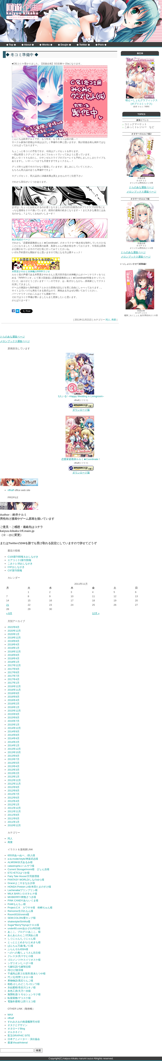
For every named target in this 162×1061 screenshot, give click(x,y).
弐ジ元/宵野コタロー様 (20, 977)
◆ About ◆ (28, 44)
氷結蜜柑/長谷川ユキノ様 (22, 987)
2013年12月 (14, 748)
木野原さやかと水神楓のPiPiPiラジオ (31, 271)
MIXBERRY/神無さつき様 (22, 897)
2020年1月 (13, 634)
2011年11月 (14, 811)
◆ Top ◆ (11, 44)
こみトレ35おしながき (20, 563)
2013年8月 (13, 755)
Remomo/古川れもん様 (20, 911)
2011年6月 (13, 818)
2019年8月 (13, 641)
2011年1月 (13, 821)
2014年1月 (13, 745)
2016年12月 (14, 686)
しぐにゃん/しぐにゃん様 (22, 938)
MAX (10, 1014)
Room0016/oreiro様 (18, 914)
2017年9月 (13, 668)
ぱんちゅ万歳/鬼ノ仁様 (20, 945)
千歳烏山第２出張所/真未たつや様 (27, 973)
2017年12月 (14, 665)
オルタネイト (15, 1032)
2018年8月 (13, 655)
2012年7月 (13, 794)
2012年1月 (13, 804)
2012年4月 (13, 801)
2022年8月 (13, 627)
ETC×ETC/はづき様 (19, 872)
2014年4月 (13, 738)
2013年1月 (13, 776)
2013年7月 (13, 759)
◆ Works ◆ (45, 44)
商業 (113, 319)
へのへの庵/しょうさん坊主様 (24, 952)
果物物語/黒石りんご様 (20, 980)
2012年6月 (13, 797)
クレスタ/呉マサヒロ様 (20, 956)
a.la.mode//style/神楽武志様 (23, 858)
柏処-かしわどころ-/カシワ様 (24, 984)
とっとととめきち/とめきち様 (24, 942)
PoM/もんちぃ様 (17, 904)
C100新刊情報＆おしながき (23, 556)
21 (7, 604)
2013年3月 (13, 769)
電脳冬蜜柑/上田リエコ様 (22, 1001)
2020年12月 (14, 630)
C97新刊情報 (15, 570)
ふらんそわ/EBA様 (18, 949)
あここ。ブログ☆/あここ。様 (24, 931)
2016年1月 (13, 707)
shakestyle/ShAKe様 (19, 921)
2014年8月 (13, 734)
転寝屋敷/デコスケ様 (19, 998)
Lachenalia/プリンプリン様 (23, 890)
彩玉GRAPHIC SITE (19, 1035)
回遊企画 (22, 11)
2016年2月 (13, 703)
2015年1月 (13, 724)
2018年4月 (13, 658)
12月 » (95, 613)
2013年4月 (13, 766)
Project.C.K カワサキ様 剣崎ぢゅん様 (30, 907)
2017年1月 (13, 682)
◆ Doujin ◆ (64, 44)
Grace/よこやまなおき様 (21, 883)
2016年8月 (13, 696)
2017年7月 (13, 675)
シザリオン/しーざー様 (20, 963)
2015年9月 (13, 714)
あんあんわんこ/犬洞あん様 (23, 935)
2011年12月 (14, 808)
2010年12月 (14, 825)
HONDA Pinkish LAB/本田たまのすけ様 (29, 886)
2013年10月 (14, 752)
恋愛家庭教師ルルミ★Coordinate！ (81, 459)
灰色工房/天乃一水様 (19, 990)
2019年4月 (13, 644)
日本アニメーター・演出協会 (24, 1039)
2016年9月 (13, 693)
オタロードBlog (16, 1028)
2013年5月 (13, 762)
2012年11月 (14, 783)
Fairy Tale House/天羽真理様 (23, 876)
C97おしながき (16, 567)
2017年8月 (13, 672)
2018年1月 (13, 661)
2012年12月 (14, 780)
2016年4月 (13, 700)
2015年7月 (13, 721)
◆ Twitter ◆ (83, 44)
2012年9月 (13, 787)
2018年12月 (14, 651)
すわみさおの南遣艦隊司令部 (24, 1021)
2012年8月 (13, 790)
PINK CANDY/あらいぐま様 (23, 900)
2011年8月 (13, 814)
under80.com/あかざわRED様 (24, 928)
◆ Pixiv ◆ (101, 44)
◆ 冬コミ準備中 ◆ (22, 55)
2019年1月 (13, 647)
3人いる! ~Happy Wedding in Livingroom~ (81, 396)
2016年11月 (14, 689)
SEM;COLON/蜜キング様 (22, 917)
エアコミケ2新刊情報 (19, 560)
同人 (108, 319)
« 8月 (9, 613)
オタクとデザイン (17, 1025)
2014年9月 (13, 731)
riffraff (11, 490)
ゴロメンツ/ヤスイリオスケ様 (24, 959)
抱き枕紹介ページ (21, 239)
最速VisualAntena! (18, 1042)
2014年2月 (13, 742)
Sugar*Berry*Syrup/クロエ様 (23, 925)
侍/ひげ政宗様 (15, 970)
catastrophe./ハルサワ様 (21, 865)
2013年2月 (13, 773)
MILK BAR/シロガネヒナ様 (22, 893)
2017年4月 (13, 679)
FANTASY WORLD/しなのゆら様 (26, 879)
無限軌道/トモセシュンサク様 (24, 994)
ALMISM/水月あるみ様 (20, 862)
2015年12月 (14, 710)
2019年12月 (14, 637)
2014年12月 (14, 728)
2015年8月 (13, 717)
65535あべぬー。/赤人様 (21, 855)
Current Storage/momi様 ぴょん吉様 (28, 869)
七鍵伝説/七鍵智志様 (19, 966)
